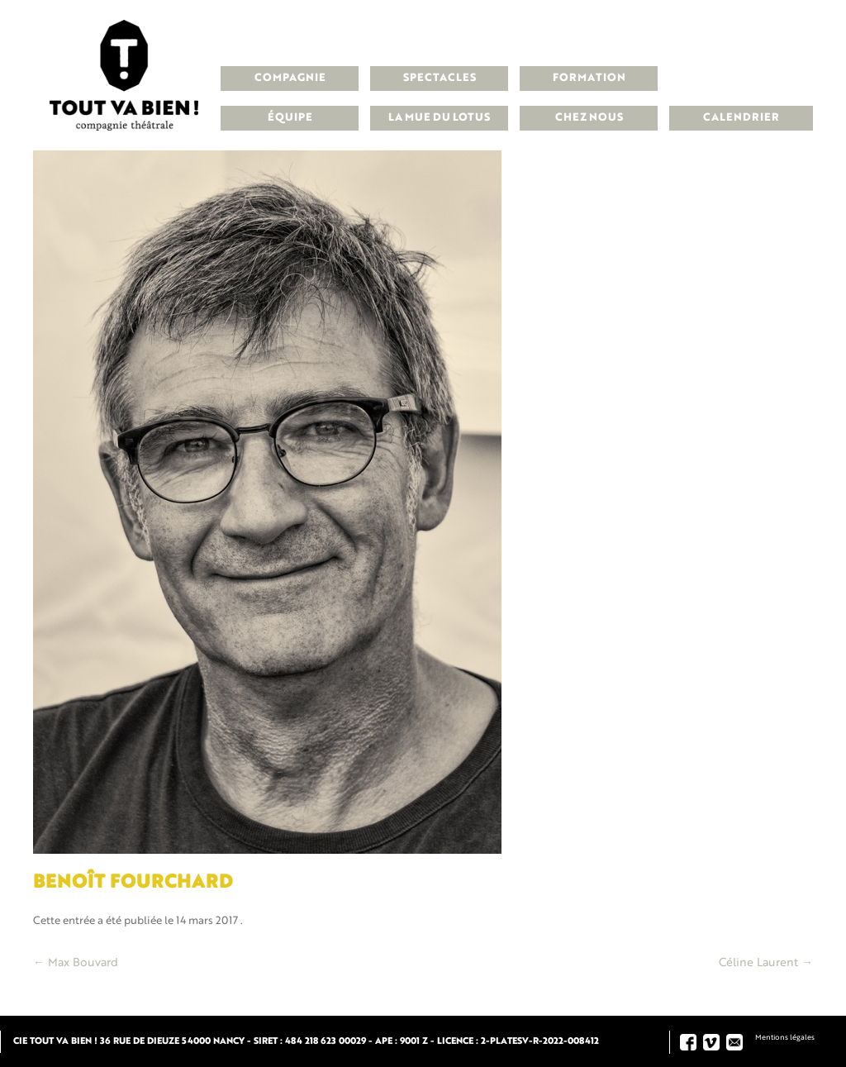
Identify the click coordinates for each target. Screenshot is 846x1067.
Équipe (290, 117)
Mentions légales (785, 1037)
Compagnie (290, 78)
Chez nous (589, 117)
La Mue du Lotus (439, 117)
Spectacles (439, 78)
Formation (589, 78)
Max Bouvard (75, 963)
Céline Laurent (766, 963)
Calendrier (741, 117)
